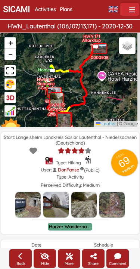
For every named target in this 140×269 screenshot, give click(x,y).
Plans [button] (66, 9)
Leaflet (106, 123)
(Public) (91, 170)
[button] (47, 79)
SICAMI (16, 9)
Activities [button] (45, 9)
